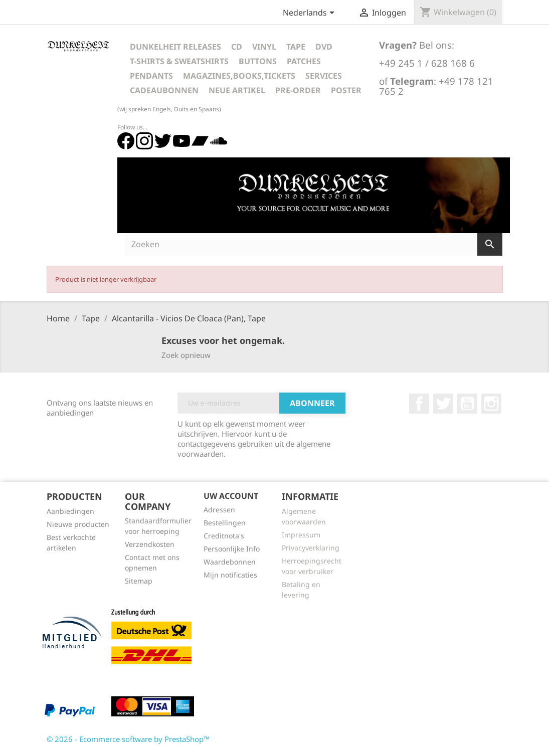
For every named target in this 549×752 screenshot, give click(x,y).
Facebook (419, 404)
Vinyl (264, 46)
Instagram (491, 404)
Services (323, 75)
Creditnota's (224, 535)
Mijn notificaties (230, 575)
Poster (346, 90)
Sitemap (138, 581)
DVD (323, 46)
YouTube (467, 404)
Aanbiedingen (70, 511)
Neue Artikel (237, 90)
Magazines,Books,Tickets (239, 75)
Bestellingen (225, 522)
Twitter (443, 404)
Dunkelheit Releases (175, 46)
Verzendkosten (149, 544)
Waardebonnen (230, 562)
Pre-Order (298, 90)
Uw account (231, 495)
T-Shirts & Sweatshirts (179, 61)
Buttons (258, 61)
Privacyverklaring (310, 547)
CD (236, 46)
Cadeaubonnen (164, 90)
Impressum (301, 534)
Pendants (151, 75)
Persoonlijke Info (232, 548)
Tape (295, 46)
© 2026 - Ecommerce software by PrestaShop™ (128, 739)
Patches (304, 61)
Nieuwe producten (78, 524)
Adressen (219, 509)
